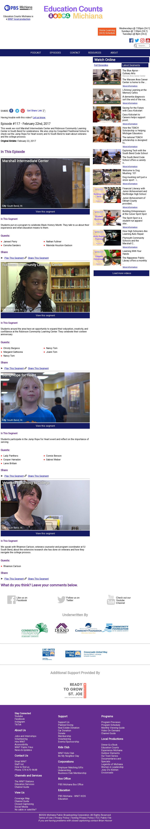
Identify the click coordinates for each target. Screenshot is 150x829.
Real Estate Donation (68, 727)
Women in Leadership (112, 767)
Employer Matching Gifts (70, 767)
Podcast (35, 52)
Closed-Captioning (24, 804)
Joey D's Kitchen (109, 769)
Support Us (63, 722)
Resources (94, 52)
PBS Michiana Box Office (70, 784)
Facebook (20, 719)
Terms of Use (46, 817)
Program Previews (110, 722)
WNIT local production (19, 19)
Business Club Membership (72, 773)
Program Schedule (110, 725)
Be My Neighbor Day (68, 756)
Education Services (24, 784)
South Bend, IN (14, 206)
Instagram (20, 721)
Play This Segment (14, 258)
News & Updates (23, 750)
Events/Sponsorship (68, 741)
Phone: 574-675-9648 (26, 769)
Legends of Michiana (112, 764)
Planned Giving (65, 725)
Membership (64, 736)
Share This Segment (38, 258)
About (114, 52)
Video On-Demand (110, 730)
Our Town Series (109, 756)
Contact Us (21, 755)
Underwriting (64, 770)
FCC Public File (103, 817)
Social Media (21, 806)
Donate (61, 733)
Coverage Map (22, 798)
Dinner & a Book (109, 744)
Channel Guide (22, 787)
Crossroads (107, 772)
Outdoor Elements (110, 753)
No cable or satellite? (25, 809)
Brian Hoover (105, 820)
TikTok (18, 724)
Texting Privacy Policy (82, 817)
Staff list (19, 764)
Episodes (55, 52)
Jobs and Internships (25, 736)
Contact (75, 52)
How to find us (22, 767)
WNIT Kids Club (66, 753)
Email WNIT (21, 761)
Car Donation (64, 730)
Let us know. (39, 117)
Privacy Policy (61, 817)
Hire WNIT (20, 741)
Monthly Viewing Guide (113, 727)
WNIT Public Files (24, 747)
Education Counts (110, 747)
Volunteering (21, 739)
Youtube (19, 716)
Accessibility (21, 744)
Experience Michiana (111, 750)
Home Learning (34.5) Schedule (107, 31)
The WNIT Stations (24, 781)
